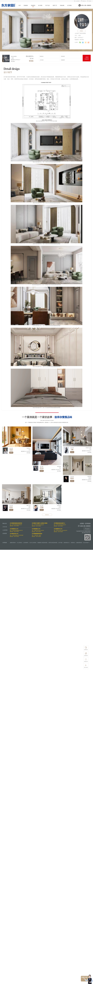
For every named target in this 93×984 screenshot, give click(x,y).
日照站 (89, 1)
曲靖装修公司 (66, 542)
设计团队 (40, 5)
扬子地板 (60, 542)
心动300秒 (76, 1)
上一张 (3, 30)
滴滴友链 (73, 542)
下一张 (68, 30)
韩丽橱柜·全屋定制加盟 (42, 542)
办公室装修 (19, 542)
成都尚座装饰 (12, 542)
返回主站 (83, 1)
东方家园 (69, 5)
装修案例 (33, 5)
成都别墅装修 (79, 542)
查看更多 (47, 514)
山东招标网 (25, 542)
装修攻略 (62, 5)
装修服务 (26, 5)
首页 (20, 5)
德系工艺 (55, 5)
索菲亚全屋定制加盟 (53, 542)
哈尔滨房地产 (86, 542)
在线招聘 (5, 533)
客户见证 (47, 5)
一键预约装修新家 (87, 58)
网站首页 (5, 523)
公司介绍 (5, 526)
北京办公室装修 (32, 542)
